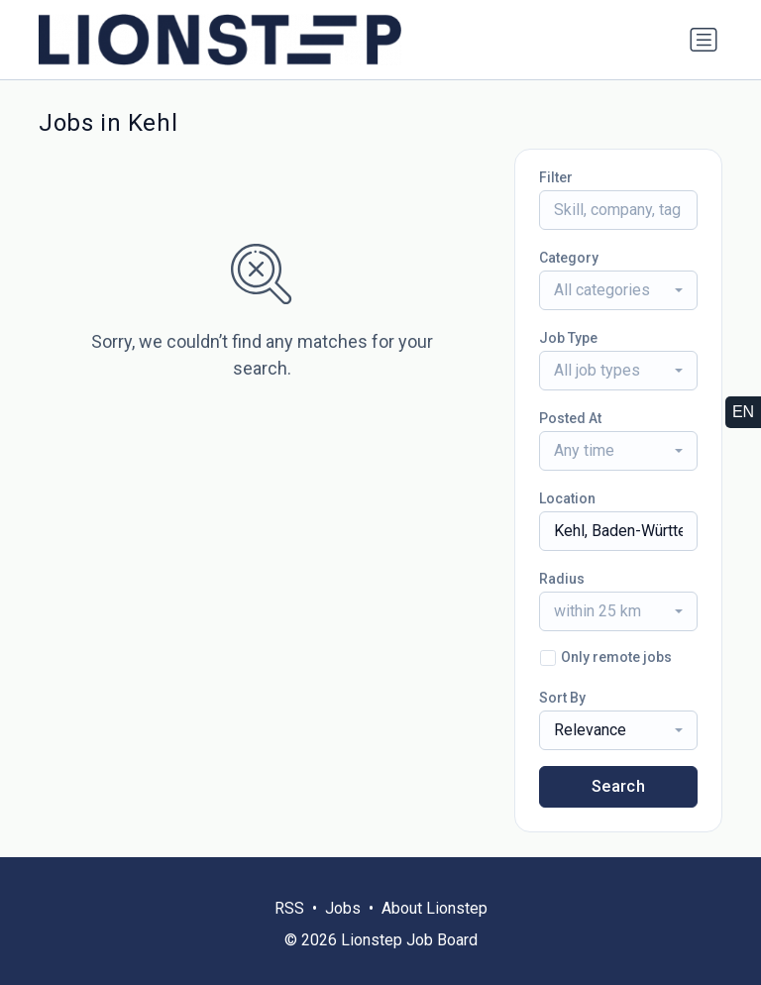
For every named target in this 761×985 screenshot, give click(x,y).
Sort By (562, 698)
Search (618, 786)
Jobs (343, 908)
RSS (289, 908)
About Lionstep (434, 908)
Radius (562, 579)
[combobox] (618, 290)
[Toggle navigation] (703, 39)
